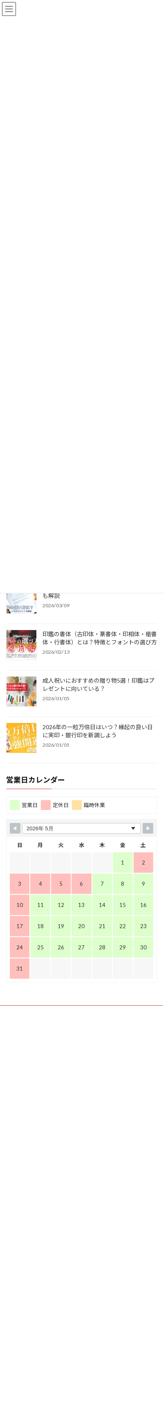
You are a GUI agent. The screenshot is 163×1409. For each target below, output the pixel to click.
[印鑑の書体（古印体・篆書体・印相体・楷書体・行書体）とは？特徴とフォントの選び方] (21, 645)
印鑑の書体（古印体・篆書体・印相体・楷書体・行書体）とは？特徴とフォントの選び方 (99, 638)
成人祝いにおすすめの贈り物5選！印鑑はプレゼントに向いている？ (98, 684)
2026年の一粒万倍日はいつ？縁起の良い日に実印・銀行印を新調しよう (97, 731)
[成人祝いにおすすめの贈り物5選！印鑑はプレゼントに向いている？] (21, 692)
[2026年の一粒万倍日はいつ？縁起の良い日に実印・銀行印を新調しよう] (21, 738)
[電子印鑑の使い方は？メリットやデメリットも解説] (21, 599)
